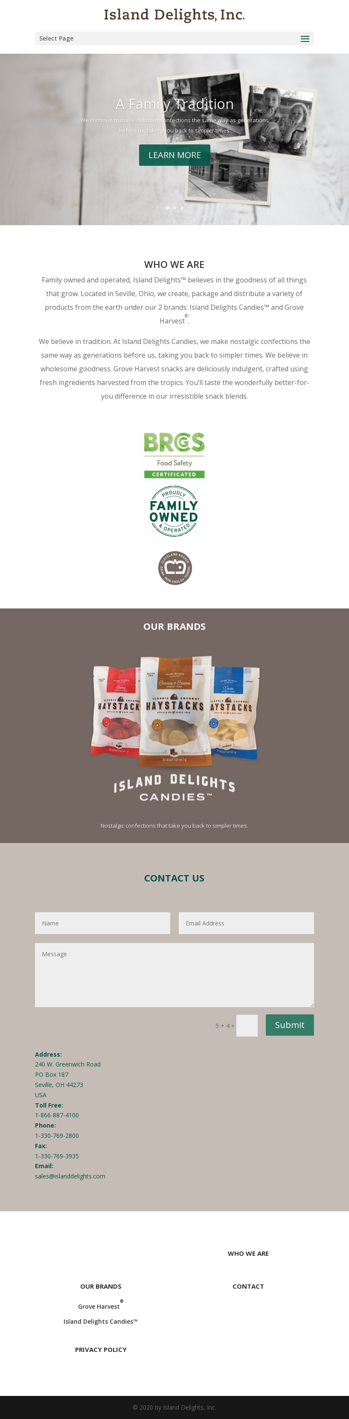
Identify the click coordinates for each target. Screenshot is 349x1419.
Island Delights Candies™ (101, 1321)
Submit (290, 1025)
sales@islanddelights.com (70, 1176)
